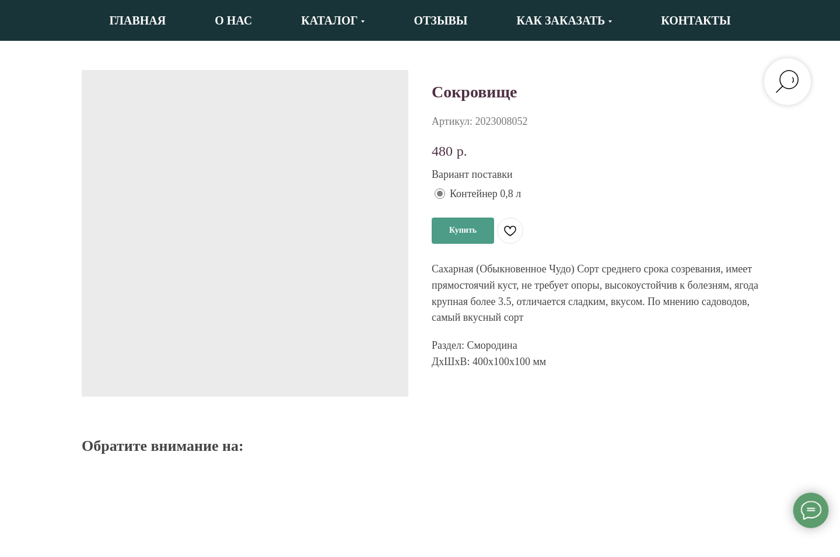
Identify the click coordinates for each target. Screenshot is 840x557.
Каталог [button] (329, 20)
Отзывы (440, 20)
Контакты (695, 20)
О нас (233, 20)
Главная (137, 20)
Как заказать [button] (561, 20)
